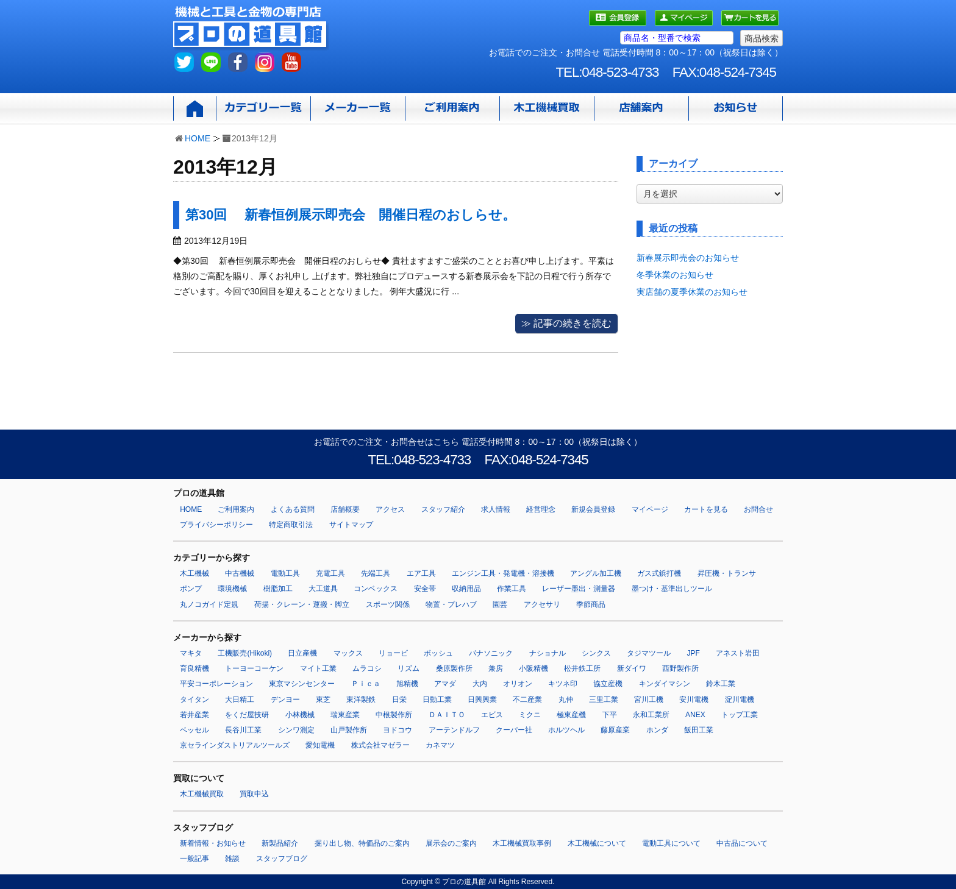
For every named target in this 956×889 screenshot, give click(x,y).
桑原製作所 (454, 668)
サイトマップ (351, 524)
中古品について (742, 843)
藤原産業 (615, 730)
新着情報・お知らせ (213, 843)
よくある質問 (293, 509)
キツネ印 (562, 683)
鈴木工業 (720, 683)
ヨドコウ (397, 730)
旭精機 (407, 683)
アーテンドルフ (454, 730)
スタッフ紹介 (443, 509)
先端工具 (375, 573)
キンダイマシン (664, 683)
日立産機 (302, 653)
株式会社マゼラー (380, 745)
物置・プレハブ (451, 604)
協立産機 (607, 683)
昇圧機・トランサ (726, 573)
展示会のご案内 (451, 843)
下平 (609, 714)
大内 (480, 683)
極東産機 (571, 714)
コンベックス (376, 588)
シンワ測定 (296, 730)
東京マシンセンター (302, 683)
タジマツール (649, 653)
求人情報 (495, 509)
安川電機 (693, 699)
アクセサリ (542, 604)
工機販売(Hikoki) (245, 653)
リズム (408, 668)
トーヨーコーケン (254, 668)
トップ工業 (739, 714)
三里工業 (603, 699)
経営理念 (540, 509)
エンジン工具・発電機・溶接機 (503, 573)
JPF (693, 653)
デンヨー (285, 699)
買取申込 (254, 794)
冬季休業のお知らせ (675, 275)
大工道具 (323, 588)
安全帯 (425, 588)
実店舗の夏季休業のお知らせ (692, 292)
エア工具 (421, 573)
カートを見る (706, 509)
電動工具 (285, 573)
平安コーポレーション (216, 683)
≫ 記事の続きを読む (566, 323)
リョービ (393, 653)
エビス (492, 714)
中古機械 (239, 573)
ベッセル (194, 730)
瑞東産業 (345, 714)
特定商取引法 (291, 524)
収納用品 (466, 588)
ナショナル (547, 653)
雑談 (232, 858)
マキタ (191, 653)
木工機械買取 (202, 794)
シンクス (596, 653)
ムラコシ (367, 668)
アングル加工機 (595, 573)
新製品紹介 (280, 843)
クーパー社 (514, 730)
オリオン (517, 683)
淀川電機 (739, 699)
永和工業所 (651, 714)
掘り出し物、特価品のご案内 (362, 843)
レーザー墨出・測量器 (578, 588)
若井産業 (194, 714)
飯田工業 (698, 730)
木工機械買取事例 (522, 843)
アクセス (390, 509)
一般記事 (194, 858)
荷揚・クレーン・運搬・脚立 (301, 604)
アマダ (445, 683)
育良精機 (194, 668)
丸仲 (565, 699)
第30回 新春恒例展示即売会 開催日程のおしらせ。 (350, 214)
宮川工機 (648, 699)
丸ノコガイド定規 (209, 604)
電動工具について (671, 843)
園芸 (500, 604)
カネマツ (440, 745)
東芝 (323, 699)
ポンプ (191, 588)
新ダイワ (631, 668)
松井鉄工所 (582, 668)
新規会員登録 (593, 509)
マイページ (650, 509)
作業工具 (511, 588)
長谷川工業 (243, 730)
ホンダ (657, 730)
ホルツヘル (566, 730)
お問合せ (758, 509)
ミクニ (530, 714)
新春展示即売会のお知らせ (688, 258)
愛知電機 (320, 745)
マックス (348, 653)
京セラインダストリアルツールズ (235, 745)
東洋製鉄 (361, 699)
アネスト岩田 (738, 653)
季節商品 (590, 604)
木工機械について (597, 843)
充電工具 (330, 573)
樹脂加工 (278, 588)
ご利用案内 (236, 509)
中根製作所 (394, 714)
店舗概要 (345, 509)
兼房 (495, 668)
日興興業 (482, 699)
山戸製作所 (348, 730)
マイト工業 (318, 668)
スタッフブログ (281, 858)
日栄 (399, 699)
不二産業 (527, 699)
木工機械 (194, 573)
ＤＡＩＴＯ (447, 714)
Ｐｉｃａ (365, 683)
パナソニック (491, 653)
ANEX (695, 714)
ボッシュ (438, 653)
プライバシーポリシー (216, 524)
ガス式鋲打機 (659, 573)
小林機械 (300, 714)
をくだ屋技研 (247, 714)
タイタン (194, 699)
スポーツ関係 (388, 604)
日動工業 (437, 699)
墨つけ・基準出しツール (672, 588)
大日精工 (239, 699)
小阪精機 (533, 668)
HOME (197, 138)
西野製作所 (680, 668)
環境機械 (232, 588)
